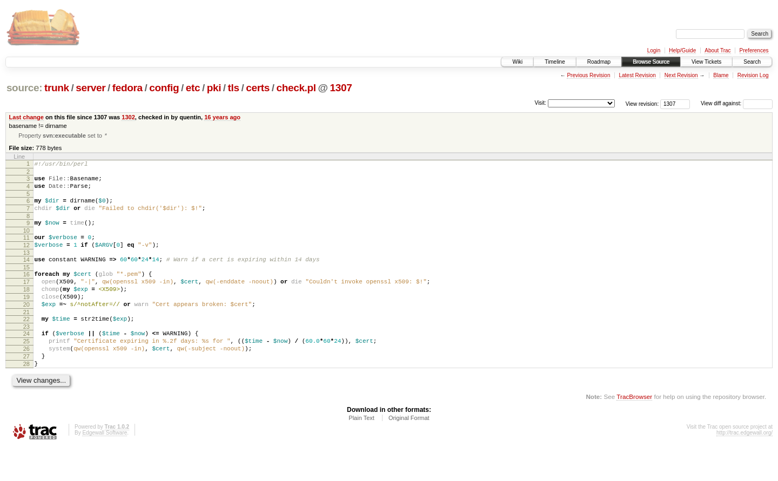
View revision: (642, 103)
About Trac (717, 50)
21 (26, 336)
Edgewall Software (104, 466)
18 (26, 308)
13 (26, 266)
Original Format (409, 451)
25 (26, 368)
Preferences (754, 50)
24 (26, 359)
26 (26, 377)
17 (26, 299)
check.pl (296, 87)
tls (233, 87)
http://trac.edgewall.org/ (744, 466)
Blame (720, 75)
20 (26, 326)
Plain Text (361, 451)
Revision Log (753, 75)
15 (26, 283)
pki (214, 87)
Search (752, 62)
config (164, 87)
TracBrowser (634, 429)
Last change (26, 117)
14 (26, 273)
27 (26, 386)
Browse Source (651, 62)
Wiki (517, 62)
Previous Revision (588, 75)
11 (26, 248)
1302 (128, 117)
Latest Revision (637, 75)
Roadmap (599, 62)
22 (26, 343)
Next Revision (681, 75)
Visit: (540, 103)
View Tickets (706, 62)
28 (26, 395)
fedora (127, 87)
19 (26, 317)
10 (26, 241)
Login (653, 50)
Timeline (555, 62)
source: (24, 87)
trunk (56, 87)
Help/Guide (682, 50)
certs (258, 87)
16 (26, 290)
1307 (341, 87)
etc (193, 87)
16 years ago (222, 117)
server (90, 87)
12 (26, 257)
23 (26, 352)
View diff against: (737, 103)
